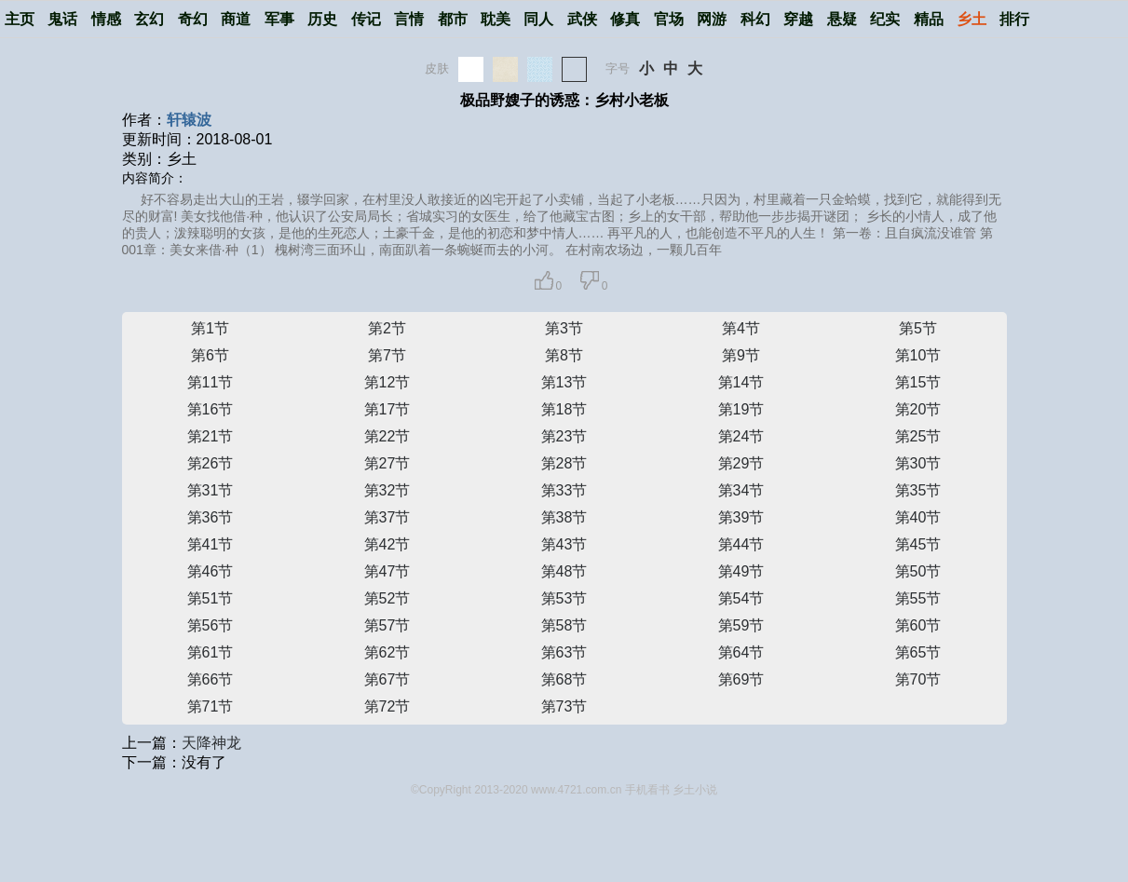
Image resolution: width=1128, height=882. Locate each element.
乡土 (971, 19)
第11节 (210, 382)
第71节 (210, 706)
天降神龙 (211, 743)
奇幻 (193, 19)
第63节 (564, 652)
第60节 (918, 625)
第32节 (387, 490)
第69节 (741, 679)
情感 (106, 19)
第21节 (210, 436)
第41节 (210, 544)
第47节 (387, 571)
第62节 (387, 652)
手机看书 (647, 789)
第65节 (918, 652)
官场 (669, 19)
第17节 (387, 409)
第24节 (741, 436)
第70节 (918, 679)
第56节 (210, 625)
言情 (409, 19)
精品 (929, 19)
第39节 (741, 517)
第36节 (210, 517)
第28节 (564, 463)
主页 (19, 19)
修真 (625, 19)
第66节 (210, 679)
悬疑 (842, 19)
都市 (453, 19)
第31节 (210, 490)
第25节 (918, 436)
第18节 (564, 409)
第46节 (210, 571)
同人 (538, 19)
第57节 (387, 625)
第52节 (387, 598)
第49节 (741, 571)
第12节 (387, 382)
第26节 (210, 463)
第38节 (564, 517)
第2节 (387, 328)
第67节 (387, 679)
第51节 (210, 598)
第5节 (918, 328)
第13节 (564, 382)
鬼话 (62, 19)
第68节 (564, 679)
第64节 (741, 652)
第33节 (564, 490)
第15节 (918, 382)
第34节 (741, 490)
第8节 (564, 355)
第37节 (387, 517)
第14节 (741, 382)
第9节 (741, 355)
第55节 (918, 598)
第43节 (564, 544)
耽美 (495, 19)
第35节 (918, 490)
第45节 (918, 544)
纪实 (885, 19)
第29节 (741, 463)
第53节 (564, 598)
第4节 (741, 328)
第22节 (387, 436)
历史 (322, 19)
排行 (1014, 19)
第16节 (210, 409)
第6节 (210, 355)
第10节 (918, 355)
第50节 (918, 571)
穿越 (798, 19)
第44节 (741, 544)
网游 (712, 19)
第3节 (564, 328)
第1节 (210, 328)
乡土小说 (695, 789)
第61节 (210, 652)
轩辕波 (189, 120)
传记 (366, 19)
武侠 (582, 19)
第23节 (564, 436)
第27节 (387, 463)
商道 (236, 19)
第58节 (564, 625)
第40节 (918, 517)
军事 (279, 19)
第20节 (918, 409)
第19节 (741, 409)
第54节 (741, 598)
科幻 (755, 19)
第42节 (387, 544)
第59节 (741, 625)
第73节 (564, 706)
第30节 (918, 463)
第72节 (387, 706)
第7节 (387, 355)
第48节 (564, 571)
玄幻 (149, 19)
